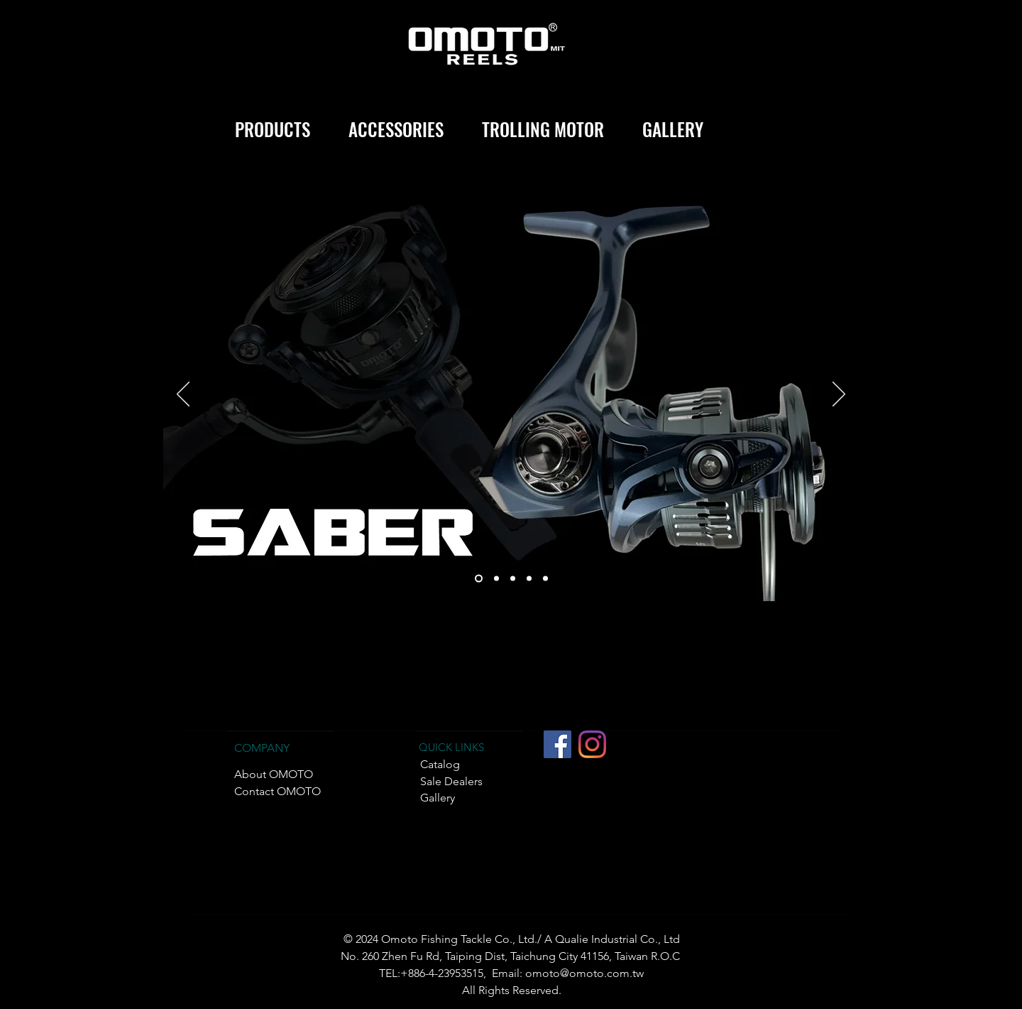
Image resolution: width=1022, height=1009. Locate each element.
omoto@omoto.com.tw (584, 973)
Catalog (440, 764)
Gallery (437, 797)
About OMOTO (273, 774)
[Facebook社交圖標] (557, 744)
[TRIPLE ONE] (496, 578)
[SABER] (479, 579)
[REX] (512, 578)
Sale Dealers (451, 781)
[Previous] (183, 395)
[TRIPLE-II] (529, 578)
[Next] (839, 395)
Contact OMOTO (277, 791)
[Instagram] (592, 744)
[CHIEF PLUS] (545, 578)
